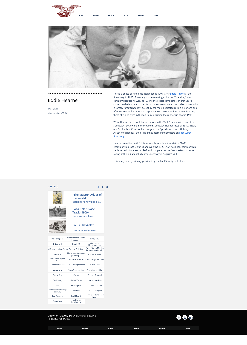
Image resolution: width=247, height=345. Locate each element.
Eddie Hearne (177, 93)
